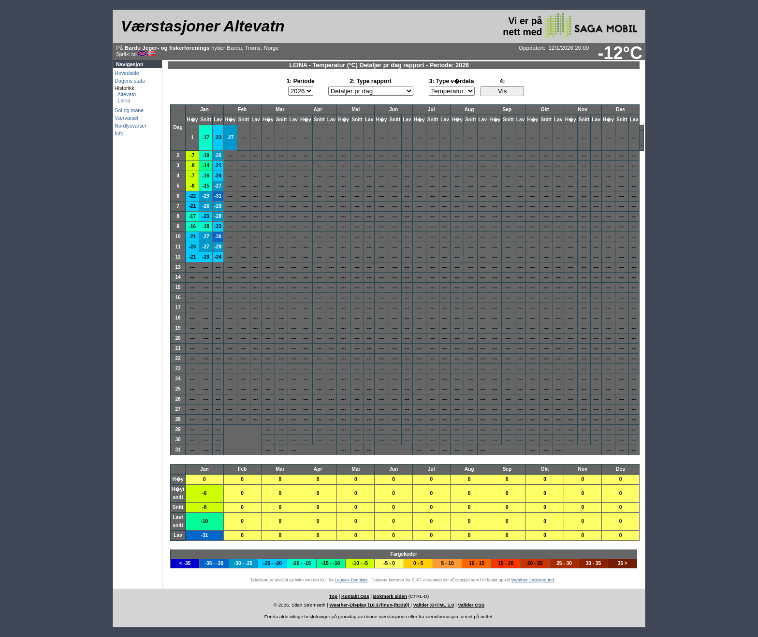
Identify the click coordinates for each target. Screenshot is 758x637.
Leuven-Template (351, 580)
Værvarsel (126, 118)
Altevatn (125, 94)
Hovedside (127, 73)
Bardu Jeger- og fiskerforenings (167, 47)
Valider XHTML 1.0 (433, 605)
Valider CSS (471, 605)
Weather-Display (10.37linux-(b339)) (369, 605)
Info (119, 133)
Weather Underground (532, 580)
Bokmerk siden (390, 596)
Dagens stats (130, 81)
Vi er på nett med (570, 26)
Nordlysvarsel (130, 126)
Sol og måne (129, 110)
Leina (122, 100)
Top (333, 596)
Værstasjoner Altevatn (202, 26)
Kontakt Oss (355, 596)
